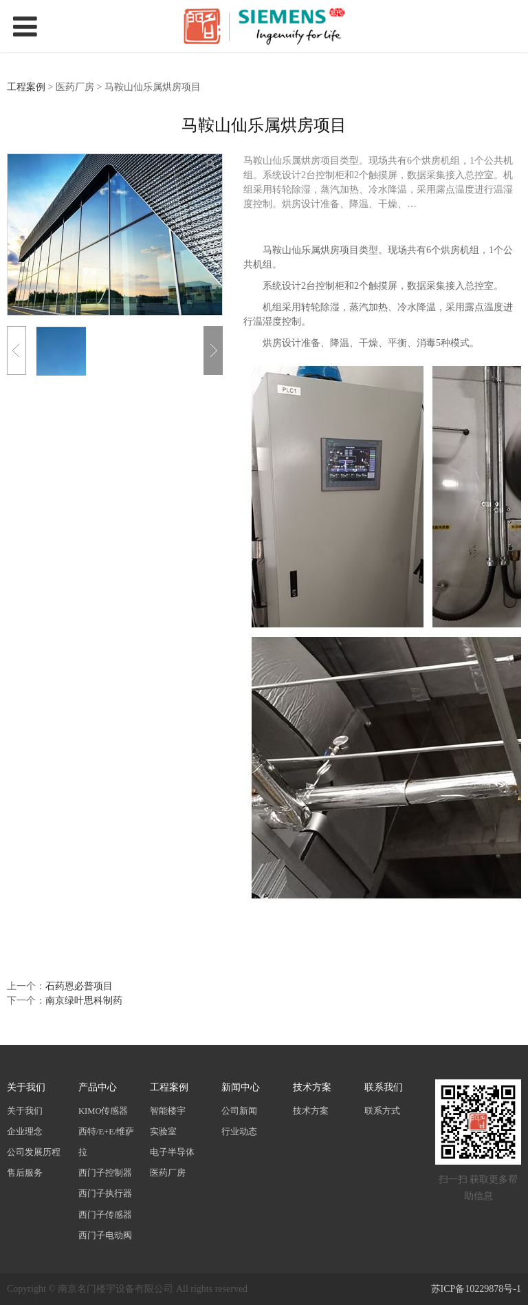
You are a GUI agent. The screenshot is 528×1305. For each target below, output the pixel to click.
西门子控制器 (105, 1173)
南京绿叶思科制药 (83, 1000)
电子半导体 (172, 1152)
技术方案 (311, 1111)
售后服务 (25, 1173)
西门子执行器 (105, 1193)
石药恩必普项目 (79, 986)
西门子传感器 (105, 1215)
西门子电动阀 (105, 1235)
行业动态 (239, 1131)
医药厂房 (168, 1173)
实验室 (163, 1131)
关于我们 (25, 1111)
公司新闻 (239, 1111)
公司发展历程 (33, 1152)
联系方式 (382, 1111)
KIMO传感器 (103, 1111)
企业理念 (25, 1131)
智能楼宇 (168, 1111)
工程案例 (26, 87)
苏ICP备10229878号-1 (476, 1289)
